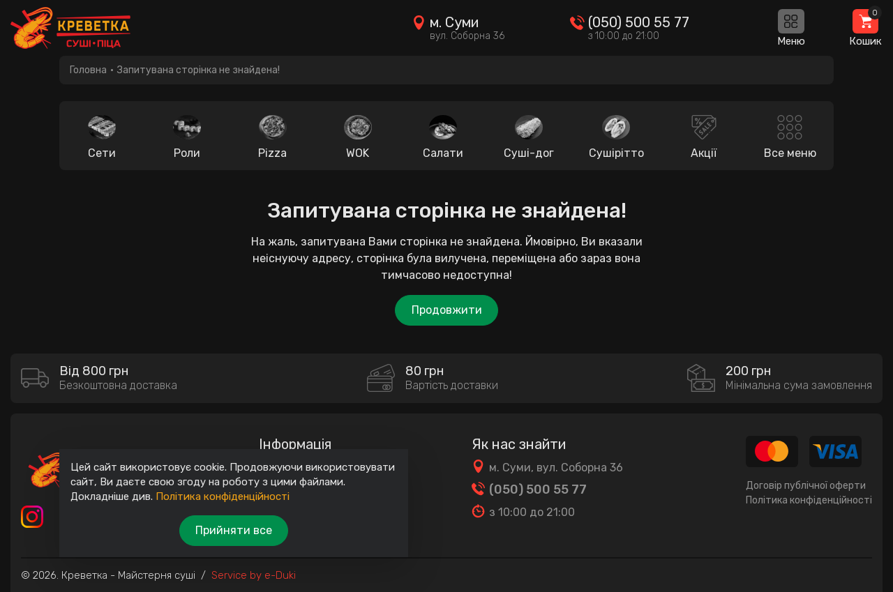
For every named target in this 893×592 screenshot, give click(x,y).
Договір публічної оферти (806, 486)
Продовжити (447, 310)
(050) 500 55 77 (638, 22)
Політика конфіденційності (809, 500)
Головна (88, 70)
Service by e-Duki (253, 575)
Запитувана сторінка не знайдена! (198, 70)
